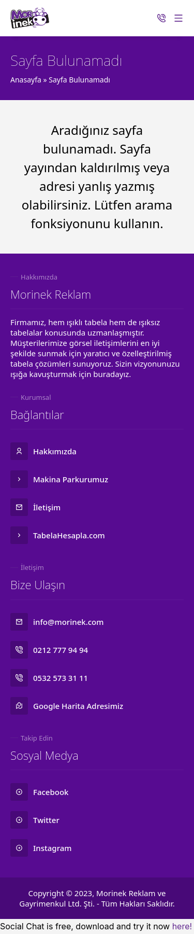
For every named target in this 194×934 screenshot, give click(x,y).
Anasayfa (25, 80)
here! (182, 926)
